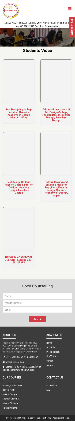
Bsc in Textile (9, 390)
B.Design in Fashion (12, 385)
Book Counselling (37, 286)
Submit (37, 319)
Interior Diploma (10, 403)
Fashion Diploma (11, 399)
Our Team (51, 356)
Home (49, 343)
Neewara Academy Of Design (57, 418)
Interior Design (10, 394)
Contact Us (72, 27)
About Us (50, 347)
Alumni (49, 365)
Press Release (53, 352)
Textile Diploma (10, 408)
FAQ (48, 390)
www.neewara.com (13, 362)
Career (49, 361)
